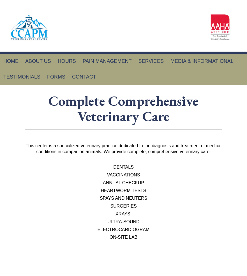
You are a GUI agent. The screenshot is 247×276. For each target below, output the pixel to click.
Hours (67, 61)
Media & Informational (202, 61)
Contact (84, 77)
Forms (56, 77)
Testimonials (21, 77)
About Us (38, 61)
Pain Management (107, 61)
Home (11, 61)
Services (151, 61)
